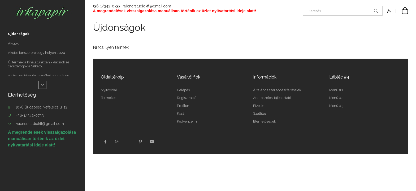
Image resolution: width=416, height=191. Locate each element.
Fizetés (258, 106)
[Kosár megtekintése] (402, 11)
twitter (128, 141)
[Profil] (389, 11)
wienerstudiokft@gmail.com (40, 123)
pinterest (140, 141)
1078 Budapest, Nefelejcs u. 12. (41, 107)
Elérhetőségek (264, 121)
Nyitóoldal (109, 90)
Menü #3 (336, 106)
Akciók (13, 43)
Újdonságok (18, 34)
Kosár (181, 113)
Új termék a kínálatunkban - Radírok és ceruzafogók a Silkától (38, 64)
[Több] (42, 85)
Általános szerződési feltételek (277, 90)
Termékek (108, 98)
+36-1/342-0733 (30, 115)
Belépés (183, 90)
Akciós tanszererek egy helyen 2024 (36, 53)
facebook (105, 141)
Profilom (183, 106)
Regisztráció (186, 98)
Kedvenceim (187, 121)
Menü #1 (336, 90)
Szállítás (259, 113)
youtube (152, 141)
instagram (117, 141)
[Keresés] (343, 11)
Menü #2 (336, 98)
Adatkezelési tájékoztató (272, 98)
